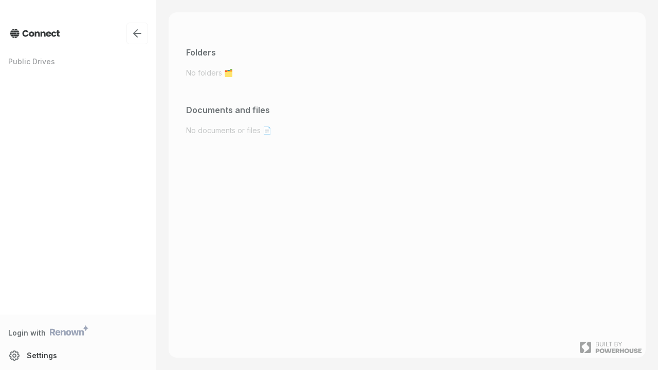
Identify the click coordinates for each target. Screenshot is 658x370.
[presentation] (329, 185)
